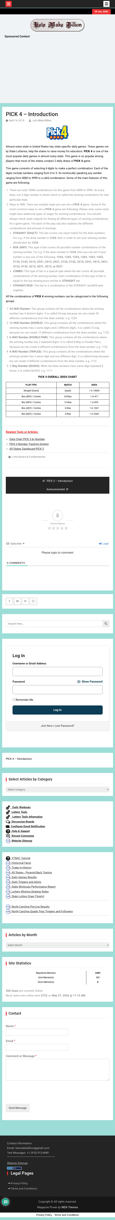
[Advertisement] (60, 71)
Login (104, 543)
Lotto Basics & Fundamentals (28, 456)
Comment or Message (21, 1056)
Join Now (47, 725)
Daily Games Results (21, 877)
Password (19, 681)
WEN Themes (69, 1207)
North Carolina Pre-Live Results (28, 906)
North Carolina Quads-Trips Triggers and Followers (39, 911)
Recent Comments (20, 835)
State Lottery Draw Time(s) (25, 896)
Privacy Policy (19, 1183)
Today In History (18, 867)
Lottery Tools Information (24, 816)
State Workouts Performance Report (31, 886)
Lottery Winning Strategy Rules (27, 891)
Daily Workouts (18, 807)
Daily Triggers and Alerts (23, 882)
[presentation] (33, 1098)
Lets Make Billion (42, 120)
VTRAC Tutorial (18, 858)
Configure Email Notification (25, 826)
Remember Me (23, 699)
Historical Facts (18, 863)
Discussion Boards (20, 821)
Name (11, 1026)
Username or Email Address (29, 663)
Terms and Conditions (24, 1188)
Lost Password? (64, 725)
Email (10, 1041)
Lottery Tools (16, 812)
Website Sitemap (19, 840)
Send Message (18, 1108)
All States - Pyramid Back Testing (29, 872)
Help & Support (18, 831)
